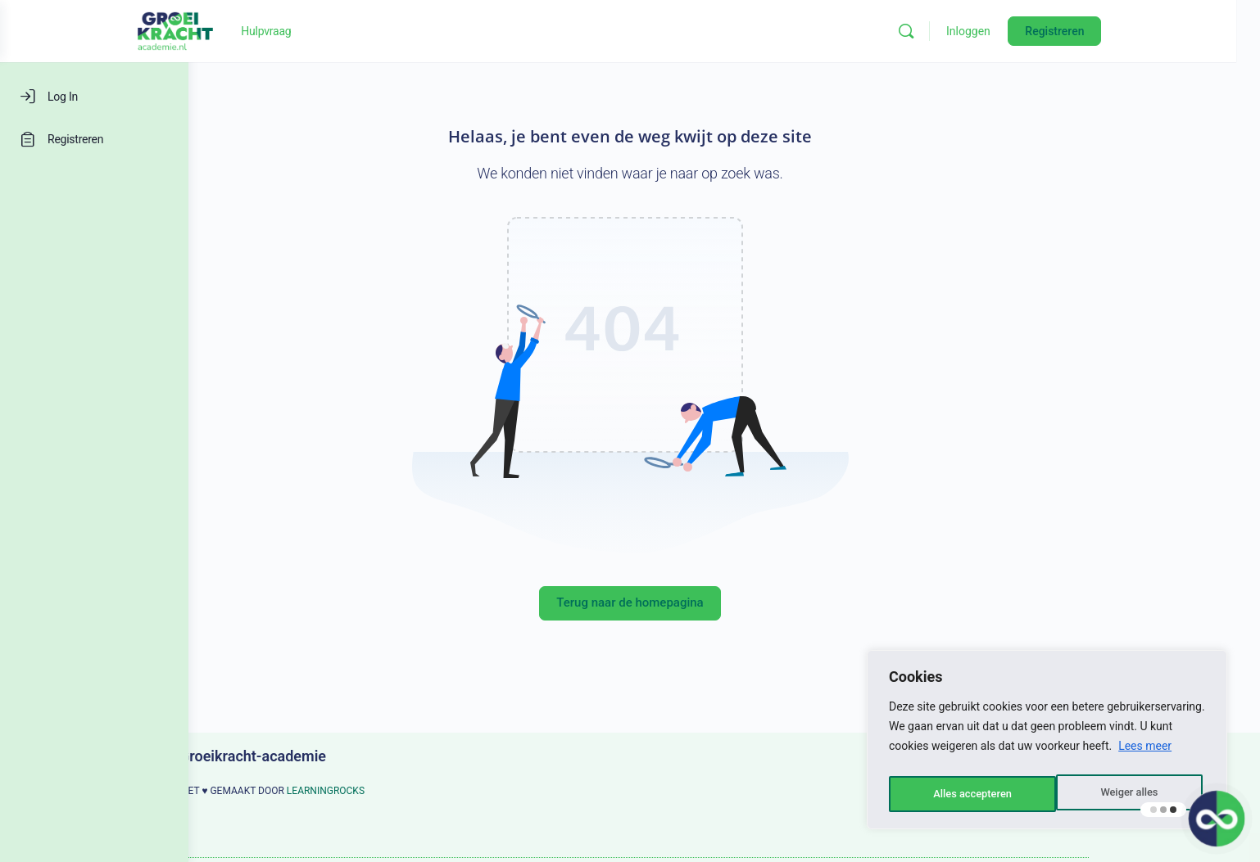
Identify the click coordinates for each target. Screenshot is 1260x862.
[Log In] (94, 96)
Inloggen (1075, 31)
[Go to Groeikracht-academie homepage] (282, 29)
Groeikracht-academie (347, 756)
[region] (1047, 743)
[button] (1215, 817)
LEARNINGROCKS (420, 791)
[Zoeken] (1012, 31)
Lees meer (1145, 753)
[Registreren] (94, 139)
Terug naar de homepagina (723, 602)
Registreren (1160, 31)
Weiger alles (960, 794)
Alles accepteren (1121, 794)
